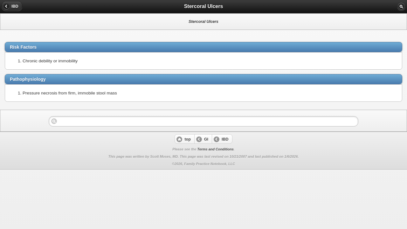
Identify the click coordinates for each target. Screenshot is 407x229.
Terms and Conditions (215, 149)
